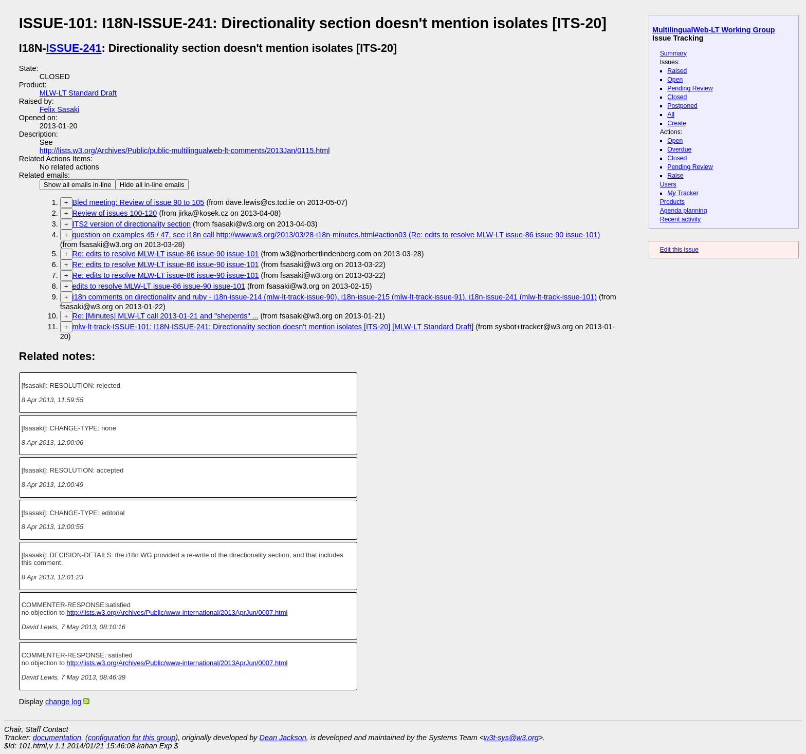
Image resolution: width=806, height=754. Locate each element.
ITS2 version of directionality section (131, 224)
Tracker (683, 193)
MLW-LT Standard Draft (78, 93)
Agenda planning (683, 210)
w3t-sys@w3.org (511, 737)
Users (668, 184)
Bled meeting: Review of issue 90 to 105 (138, 202)
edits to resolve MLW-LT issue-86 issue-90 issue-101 (158, 286)
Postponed (682, 105)
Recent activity (680, 219)
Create (676, 123)
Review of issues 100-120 (114, 213)
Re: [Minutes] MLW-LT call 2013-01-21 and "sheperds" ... (165, 316)
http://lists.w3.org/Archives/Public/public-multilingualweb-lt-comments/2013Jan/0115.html (185, 150)
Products (672, 201)
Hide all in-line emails (152, 184)
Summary (673, 53)
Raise (675, 175)
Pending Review (689, 88)
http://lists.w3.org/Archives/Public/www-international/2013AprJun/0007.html (177, 612)
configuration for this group (131, 737)
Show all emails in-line (78, 184)
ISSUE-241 (74, 48)
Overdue (679, 149)
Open (675, 79)
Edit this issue (679, 249)
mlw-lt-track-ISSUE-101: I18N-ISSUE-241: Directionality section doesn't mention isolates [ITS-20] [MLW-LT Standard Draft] (273, 327)
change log (63, 702)
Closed (677, 97)
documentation (57, 737)
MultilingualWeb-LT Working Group (713, 30)
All (670, 114)
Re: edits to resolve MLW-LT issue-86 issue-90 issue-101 (165, 254)
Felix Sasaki (60, 109)
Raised (677, 70)
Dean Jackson (283, 737)
